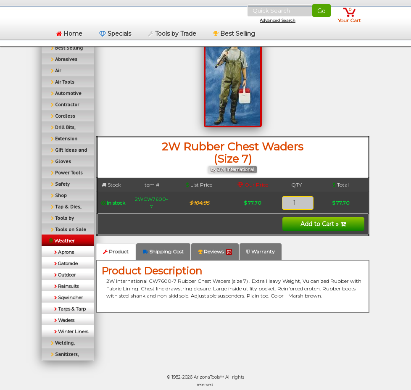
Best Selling (234, 33)
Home (69, 33)
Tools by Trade (172, 33)
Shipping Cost (163, 251)
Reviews (215, 251)
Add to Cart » (323, 224)
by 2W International (232, 169)
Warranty (260, 251)
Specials (115, 33)
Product (116, 251)
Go (321, 11)
